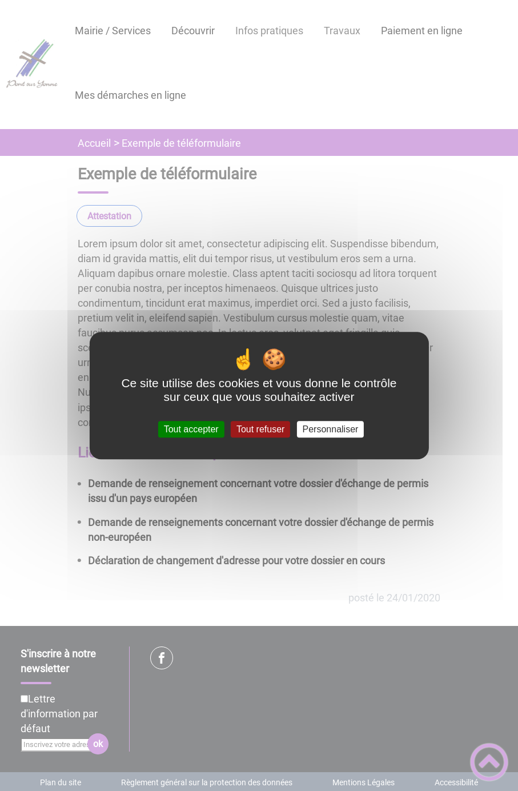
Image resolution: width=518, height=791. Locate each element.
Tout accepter (191, 429)
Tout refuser (260, 429)
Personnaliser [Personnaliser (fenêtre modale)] (331, 429)
